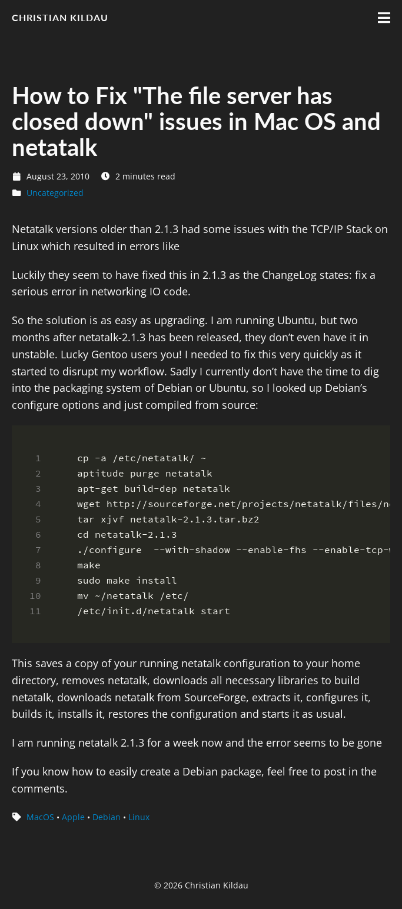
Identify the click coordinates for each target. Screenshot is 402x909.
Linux (138, 817)
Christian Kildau (60, 17)
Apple (73, 817)
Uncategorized (55, 192)
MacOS (40, 817)
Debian (106, 817)
